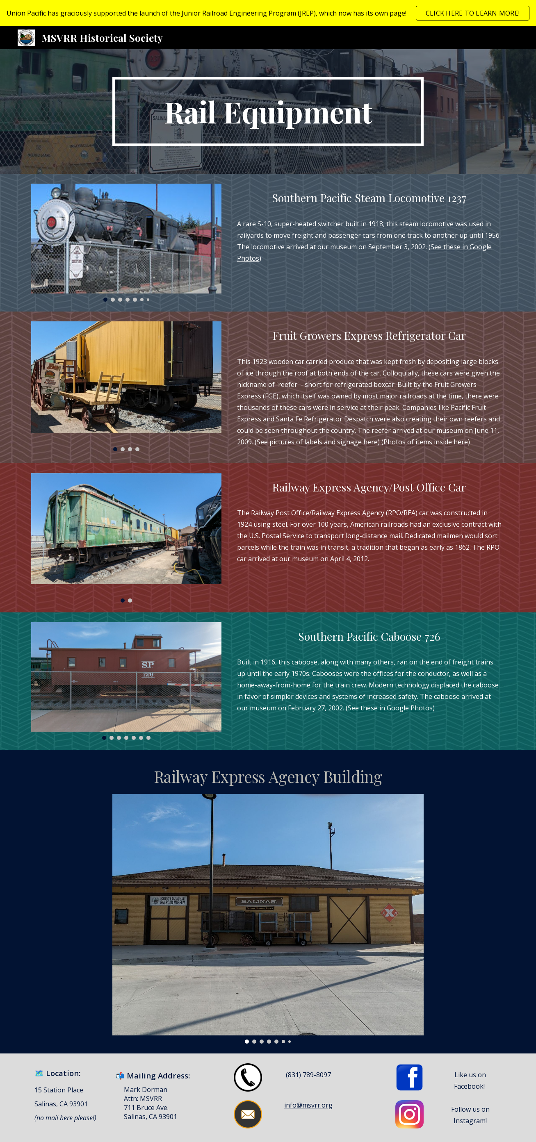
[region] (268, 13)
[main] (268, 111)
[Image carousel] (126, 243)
